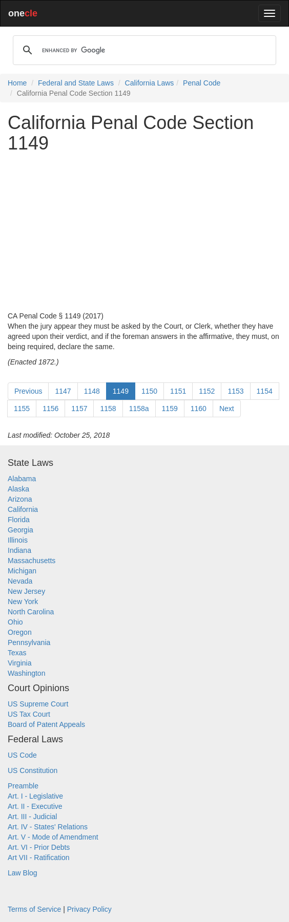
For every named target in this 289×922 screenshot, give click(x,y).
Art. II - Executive (35, 806)
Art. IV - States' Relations (48, 827)
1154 (265, 391)
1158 (108, 408)
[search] (143, 50)
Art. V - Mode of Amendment (53, 837)
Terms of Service (34, 909)
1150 (149, 391)
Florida (19, 520)
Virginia (19, 663)
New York (23, 601)
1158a (139, 408)
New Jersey (26, 591)
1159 (170, 408)
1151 (178, 391)
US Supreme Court (38, 704)
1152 (207, 391)
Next (226, 408)
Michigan (22, 571)
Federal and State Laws (76, 83)
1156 (50, 408)
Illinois (18, 540)
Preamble (23, 786)
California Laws (149, 83)
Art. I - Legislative (35, 796)
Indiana (19, 550)
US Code (22, 755)
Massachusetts (31, 560)
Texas (17, 653)
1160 (199, 408)
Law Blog (22, 873)
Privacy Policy (89, 909)
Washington (26, 673)
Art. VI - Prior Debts (39, 847)
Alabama (22, 479)
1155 (22, 408)
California (23, 509)
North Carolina (31, 612)
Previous (28, 391)
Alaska (18, 489)
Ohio (15, 622)
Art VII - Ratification (39, 857)
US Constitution (32, 770)
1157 (79, 408)
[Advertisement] (144, 232)
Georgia (20, 530)
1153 (235, 391)
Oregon (20, 632)
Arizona (20, 499)
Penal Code (201, 83)
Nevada (20, 581)
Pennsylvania (29, 642)
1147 (63, 391)
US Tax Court (29, 714)
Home (17, 83)
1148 (92, 391)
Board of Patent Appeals (46, 724)
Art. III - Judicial (32, 816)
